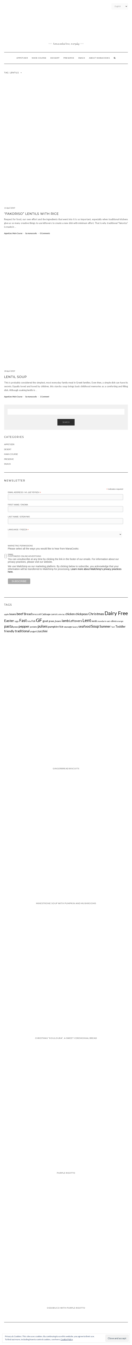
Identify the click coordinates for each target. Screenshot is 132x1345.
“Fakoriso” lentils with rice (31, 214)
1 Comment (44, 396)
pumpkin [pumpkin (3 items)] (53, 626)
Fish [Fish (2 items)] (33, 621)
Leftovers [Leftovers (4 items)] (75, 621)
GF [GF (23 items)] (39, 620)
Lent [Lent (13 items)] (86, 620)
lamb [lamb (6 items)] (65, 621)
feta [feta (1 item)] (29, 621)
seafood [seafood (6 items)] (84, 626)
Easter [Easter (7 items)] (9, 620)
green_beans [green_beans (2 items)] (55, 621)
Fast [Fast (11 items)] (23, 620)
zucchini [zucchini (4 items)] (42, 631)
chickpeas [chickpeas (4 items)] (81, 614)
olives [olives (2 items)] (114, 621)
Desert (7, 449)
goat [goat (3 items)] (45, 620)
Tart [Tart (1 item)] (113, 627)
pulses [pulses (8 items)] (42, 626)
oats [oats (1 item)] (108, 621)
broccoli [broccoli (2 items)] (36, 614)
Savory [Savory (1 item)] (75, 627)
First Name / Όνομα (18, 505)
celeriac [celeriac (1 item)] (61, 614)
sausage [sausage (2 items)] (68, 626)
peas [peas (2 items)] (15, 626)
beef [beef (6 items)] (20, 614)
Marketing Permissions (20, 546)
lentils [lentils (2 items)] (94, 621)
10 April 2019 (9, 371)
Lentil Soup (15, 377)
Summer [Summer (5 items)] (105, 626)
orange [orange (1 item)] (120, 621)
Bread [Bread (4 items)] (28, 614)
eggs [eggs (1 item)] (17, 621)
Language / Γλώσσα (18, 530)
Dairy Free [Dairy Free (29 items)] (116, 613)
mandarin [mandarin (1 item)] (102, 621)
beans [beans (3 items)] (12, 614)
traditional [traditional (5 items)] (22, 631)
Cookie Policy (66, 1339)
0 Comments (45, 233)
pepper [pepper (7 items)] (24, 626)
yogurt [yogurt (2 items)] (33, 631)
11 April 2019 (9, 208)
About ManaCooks (99, 58)
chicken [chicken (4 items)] (70, 614)
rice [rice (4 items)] (60, 626)
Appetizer (22, 58)
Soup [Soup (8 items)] (95, 626)
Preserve (68, 58)
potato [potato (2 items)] (33, 626)
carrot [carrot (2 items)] (54, 614)
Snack (81, 58)
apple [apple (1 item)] (6, 614)
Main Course (39, 58)
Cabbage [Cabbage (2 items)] (45, 614)
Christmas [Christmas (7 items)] (96, 614)
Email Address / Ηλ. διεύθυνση (24, 492)
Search (66, 422)
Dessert (54, 58)
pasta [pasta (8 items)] (8, 626)
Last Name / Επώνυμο (19, 517)
